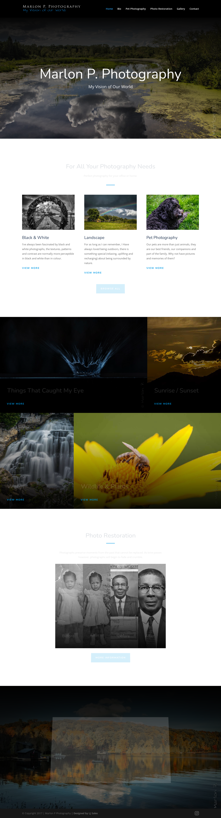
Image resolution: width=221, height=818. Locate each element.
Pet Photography (136, 9)
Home (109, 9)
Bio (119, 9)
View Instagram (116, 769)
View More (31, 268)
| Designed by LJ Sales (84, 813)
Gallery (181, 9)
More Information (110, 657)
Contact (194, 9)
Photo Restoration (161, 9)
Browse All (110, 288)
